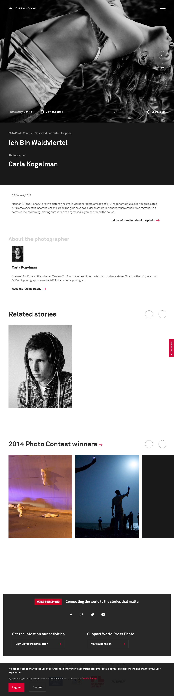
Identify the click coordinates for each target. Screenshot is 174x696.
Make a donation (101, 644)
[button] (149, 314)
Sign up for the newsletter (32, 644)
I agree (16, 687)
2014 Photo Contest (25, 8)
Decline (37, 687)
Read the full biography (26, 288)
